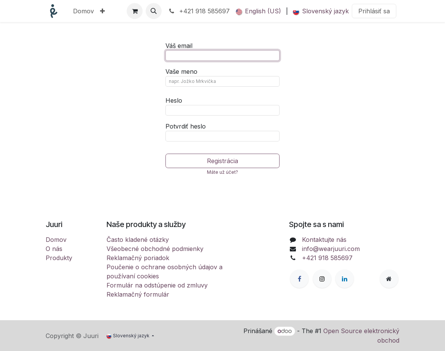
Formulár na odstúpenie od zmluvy (157, 285)
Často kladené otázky (137, 239)
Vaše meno (181, 71)
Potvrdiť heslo (185, 126)
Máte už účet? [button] (222, 172)
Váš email (178, 45)
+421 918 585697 (199, 11)
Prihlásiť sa (374, 11)
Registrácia (222, 161)
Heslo (173, 100)
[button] (154, 11)
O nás (54, 249)
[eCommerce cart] (135, 11)
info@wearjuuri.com (331, 249)
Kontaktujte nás (324, 239)
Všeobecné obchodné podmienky (154, 249)
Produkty (59, 258)
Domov (56, 239)
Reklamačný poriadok (137, 258)
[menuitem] (83, 11)
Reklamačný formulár (137, 294)
